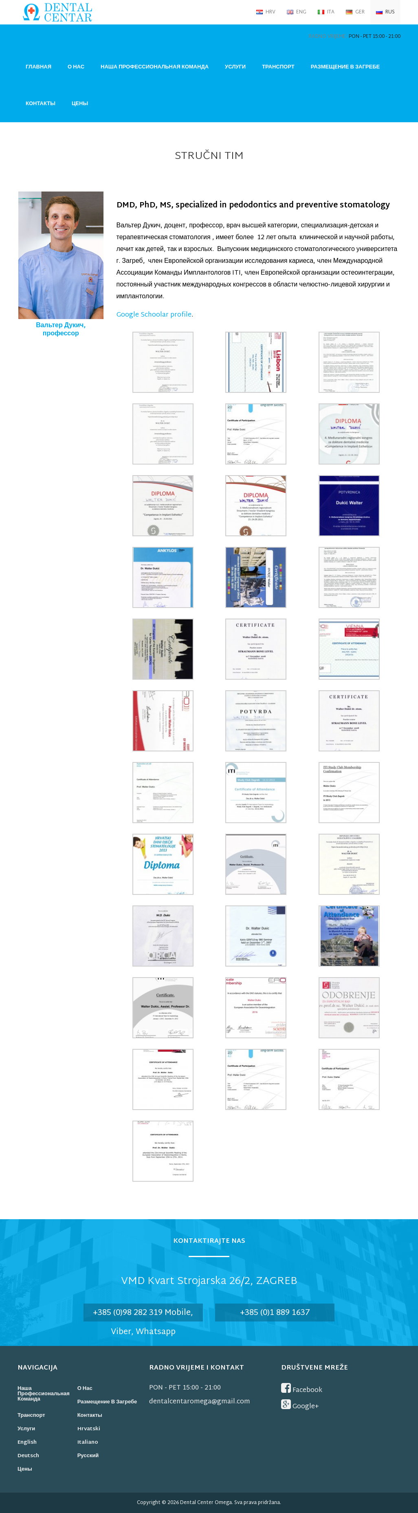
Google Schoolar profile (154, 315)
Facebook (301, 1389)
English (27, 1442)
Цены (80, 104)
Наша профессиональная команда (155, 67)
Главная (38, 67)
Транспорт (278, 67)
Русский (88, 1456)
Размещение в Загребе (345, 67)
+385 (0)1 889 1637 (275, 1313)
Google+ (300, 1405)
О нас (76, 67)
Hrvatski (88, 1429)
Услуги (235, 67)
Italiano (87, 1442)
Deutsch (28, 1456)
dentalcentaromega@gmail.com (199, 1402)
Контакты (40, 104)
